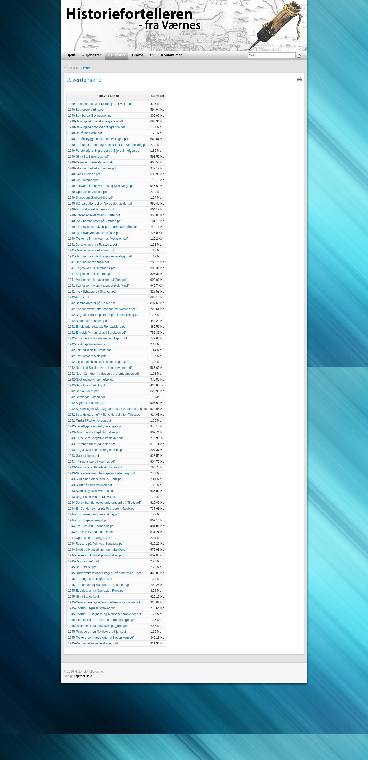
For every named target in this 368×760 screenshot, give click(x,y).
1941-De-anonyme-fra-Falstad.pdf (91, 250)
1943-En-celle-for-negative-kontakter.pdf (95, 438)
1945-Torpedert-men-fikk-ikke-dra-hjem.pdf (97, 632)
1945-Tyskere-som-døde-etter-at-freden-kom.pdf (101, 637)
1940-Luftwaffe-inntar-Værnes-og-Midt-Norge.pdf (101, 186)
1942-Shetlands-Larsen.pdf (86, 397)
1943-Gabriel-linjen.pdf (83, 456)
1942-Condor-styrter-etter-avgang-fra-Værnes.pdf (101, 309)
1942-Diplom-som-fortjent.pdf (88, 321)
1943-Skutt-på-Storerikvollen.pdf (90, 485)
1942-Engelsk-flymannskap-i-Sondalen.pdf (97, 332)
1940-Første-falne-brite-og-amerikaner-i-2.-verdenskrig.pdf (107, 145)
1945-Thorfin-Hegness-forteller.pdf (91, 608)
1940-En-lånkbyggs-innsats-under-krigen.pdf (98, 139)
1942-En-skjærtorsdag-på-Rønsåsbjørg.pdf (97, 326)
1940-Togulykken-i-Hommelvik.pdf (91, 209)
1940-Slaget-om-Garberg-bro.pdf (90, 197)
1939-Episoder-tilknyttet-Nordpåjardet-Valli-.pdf (100, 104)
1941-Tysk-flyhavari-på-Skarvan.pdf (92, 291)
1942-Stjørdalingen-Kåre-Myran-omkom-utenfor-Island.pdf (107, 409)
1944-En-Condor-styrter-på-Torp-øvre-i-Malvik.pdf (101, 508)
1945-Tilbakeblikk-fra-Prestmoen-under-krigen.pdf (101, 620)
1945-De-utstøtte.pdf (82, 567)
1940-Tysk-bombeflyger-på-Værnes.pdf (94, 221)
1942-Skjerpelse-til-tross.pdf (87, 403)
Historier (84, 68)
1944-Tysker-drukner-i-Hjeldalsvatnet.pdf (95, 555)
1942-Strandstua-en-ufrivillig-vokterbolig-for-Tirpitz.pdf (104, 414)
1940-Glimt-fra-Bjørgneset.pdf (88, 156)
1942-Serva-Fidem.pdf (83, 391)
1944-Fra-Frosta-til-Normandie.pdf (91, 526)
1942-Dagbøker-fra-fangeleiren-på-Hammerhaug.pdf (103, 315)
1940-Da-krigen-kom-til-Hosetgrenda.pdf (95, 121)
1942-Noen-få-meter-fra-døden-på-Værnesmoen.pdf (103, 373)
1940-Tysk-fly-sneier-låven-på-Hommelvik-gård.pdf (102, 227)
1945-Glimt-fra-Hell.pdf (83, 596)
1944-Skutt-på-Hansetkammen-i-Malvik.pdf (97, 549)
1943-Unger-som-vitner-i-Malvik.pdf (92, 497)
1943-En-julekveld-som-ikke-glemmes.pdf (96, 450)
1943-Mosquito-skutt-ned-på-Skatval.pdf (95, 467)
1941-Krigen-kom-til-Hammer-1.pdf (91, 268)
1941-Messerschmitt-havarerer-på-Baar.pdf (97, 280)
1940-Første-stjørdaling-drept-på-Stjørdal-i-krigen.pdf (104, 151)
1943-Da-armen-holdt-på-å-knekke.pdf (94, 432)
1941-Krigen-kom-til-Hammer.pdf (90, 274)
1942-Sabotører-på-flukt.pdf (87, 385)
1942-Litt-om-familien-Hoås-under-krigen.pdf (98, 362)
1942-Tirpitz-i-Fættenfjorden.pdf (89, 420)
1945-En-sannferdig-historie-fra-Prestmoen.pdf (99, 585)
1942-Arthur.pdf (78, 297)
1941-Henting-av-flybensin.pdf (88, 262)
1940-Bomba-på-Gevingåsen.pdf (90, 115)
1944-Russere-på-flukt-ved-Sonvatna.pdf (95, 544)
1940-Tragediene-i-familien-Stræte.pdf (94, 215)
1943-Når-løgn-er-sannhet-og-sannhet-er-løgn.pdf (102, 473)
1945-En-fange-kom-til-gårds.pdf (90, 579)
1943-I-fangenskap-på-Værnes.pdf (91, 461)
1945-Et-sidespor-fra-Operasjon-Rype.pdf (96, 590)
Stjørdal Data (83, 676)
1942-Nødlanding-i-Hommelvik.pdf (91, 379)
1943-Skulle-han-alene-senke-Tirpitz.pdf (95, 479)
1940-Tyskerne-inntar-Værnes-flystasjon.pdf (98, 238)
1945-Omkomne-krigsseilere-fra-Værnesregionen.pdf (104, 602)
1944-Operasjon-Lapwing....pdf (89, 538)
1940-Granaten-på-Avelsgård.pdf (90, 162)
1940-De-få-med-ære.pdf (85, 133)
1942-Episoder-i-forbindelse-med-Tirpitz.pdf (97, 338)
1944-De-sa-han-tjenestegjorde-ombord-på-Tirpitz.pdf (104, 502)
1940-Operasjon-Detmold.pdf (88, 192)
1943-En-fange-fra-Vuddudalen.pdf (91, 444)
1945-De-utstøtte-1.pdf (83, 561)
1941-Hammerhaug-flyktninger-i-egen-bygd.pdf (100, 256)
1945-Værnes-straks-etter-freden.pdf (93, 643)
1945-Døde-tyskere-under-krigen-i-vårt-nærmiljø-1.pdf (104, 573)
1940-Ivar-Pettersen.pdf (84, 174)
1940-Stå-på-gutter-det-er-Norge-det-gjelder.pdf (100, 203)
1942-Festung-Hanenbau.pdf (87, 344)
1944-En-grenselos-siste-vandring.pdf (93, 514)
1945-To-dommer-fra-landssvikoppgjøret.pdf (98, 626)
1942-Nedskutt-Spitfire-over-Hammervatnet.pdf (100, 368)
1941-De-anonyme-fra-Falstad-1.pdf (92, 244)
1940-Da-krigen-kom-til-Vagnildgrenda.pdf (96, 127)
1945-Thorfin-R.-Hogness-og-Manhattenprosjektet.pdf (104, 614)
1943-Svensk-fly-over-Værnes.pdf (91, 491)
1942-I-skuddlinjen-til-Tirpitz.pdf (89, 350)
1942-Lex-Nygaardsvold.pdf (87, 356)
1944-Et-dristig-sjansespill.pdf (88, 520)
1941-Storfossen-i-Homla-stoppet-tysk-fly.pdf (98, 285)
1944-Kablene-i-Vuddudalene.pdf (90, 532)
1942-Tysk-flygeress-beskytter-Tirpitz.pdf (95, 426)
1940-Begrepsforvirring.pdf (86, 109)
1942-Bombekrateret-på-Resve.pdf (91, 303)
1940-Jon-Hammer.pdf (83, 180)
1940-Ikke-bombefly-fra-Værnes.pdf (92, 168)
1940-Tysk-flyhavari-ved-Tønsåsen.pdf (94, 233)
